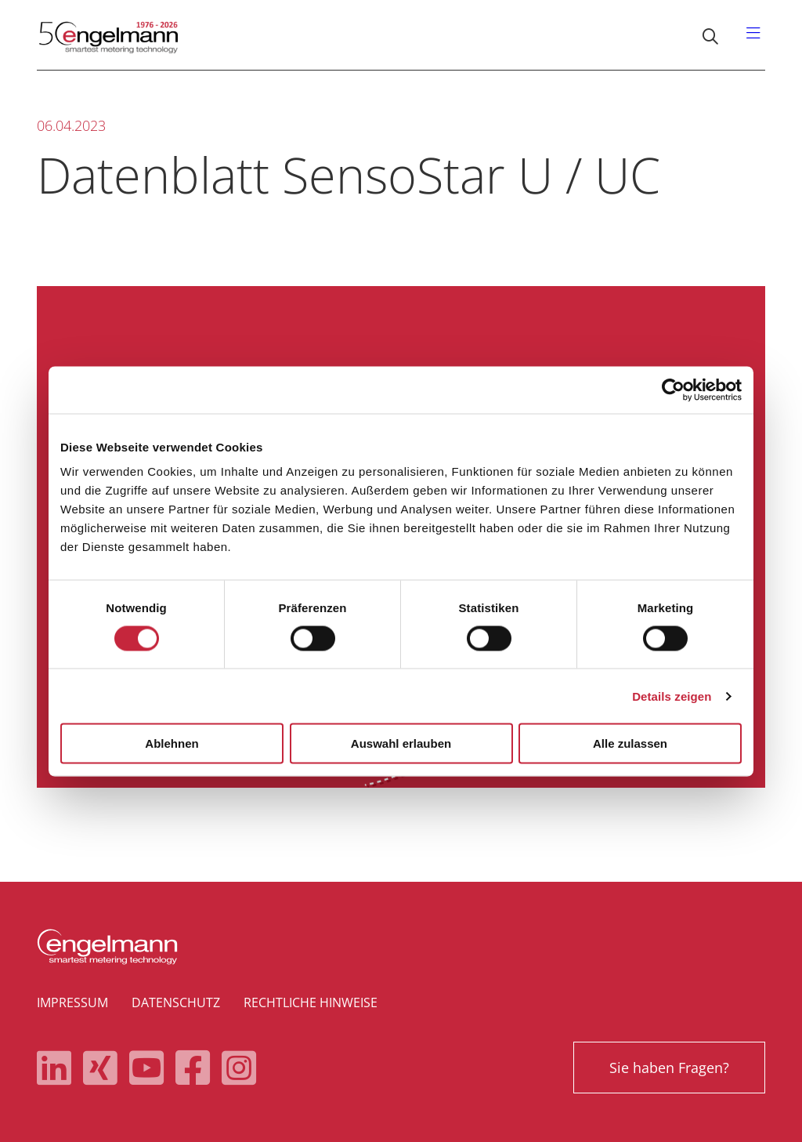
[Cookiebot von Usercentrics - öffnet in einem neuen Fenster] (673, 389)
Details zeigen (671, 695)
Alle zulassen (630, 743)
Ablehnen (171, 743)
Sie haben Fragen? (669, 1067)
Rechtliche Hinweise (311, 1002)
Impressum (72, 1002)
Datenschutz (176, 1002)
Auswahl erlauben (401, 743)
